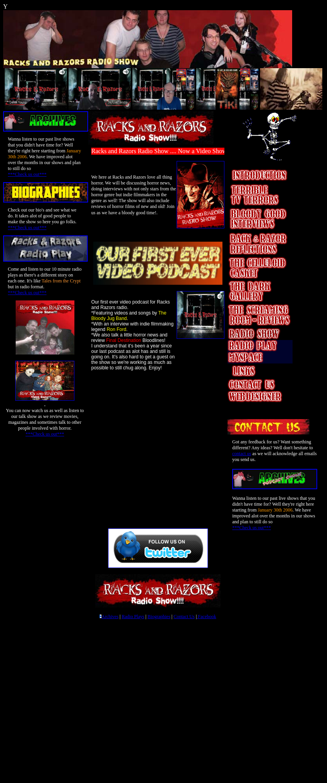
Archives (109, 616)
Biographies (159, 616)
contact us (241, 453)
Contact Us (184, 616)
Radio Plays (133, 616)
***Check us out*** (27, 174)
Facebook (206, 616)
